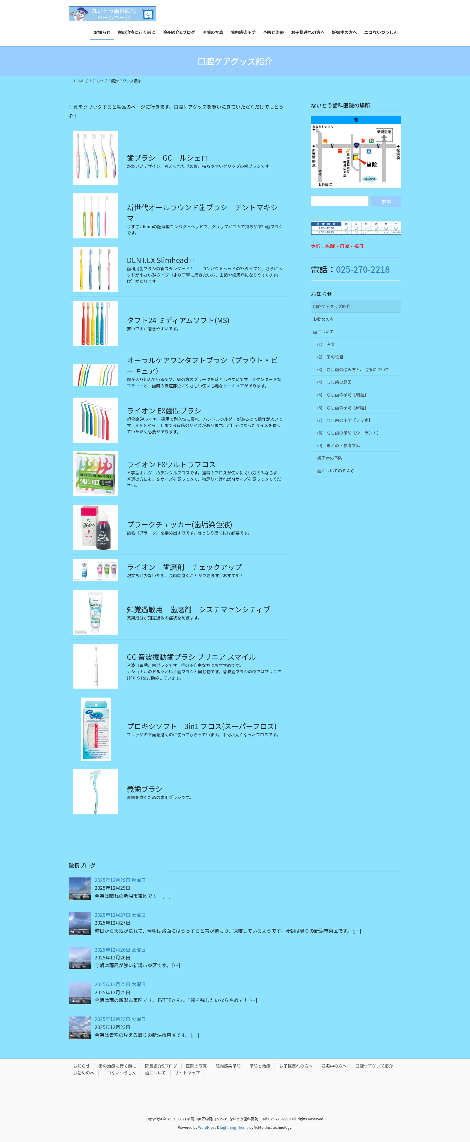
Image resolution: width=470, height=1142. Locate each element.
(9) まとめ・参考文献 (338, 445)
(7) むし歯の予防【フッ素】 (345, 420)
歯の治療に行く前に (117, 1066)
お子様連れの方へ (296, 1066)
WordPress (207, 1127)
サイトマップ (187, 1073)
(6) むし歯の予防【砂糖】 (342, 407)
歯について (323, 332)
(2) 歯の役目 (330, 357)
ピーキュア (233, 386)
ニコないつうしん (119, 1073)
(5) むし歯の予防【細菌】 (342, 395)
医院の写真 (196, 1066)
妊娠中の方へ (334, 1066)
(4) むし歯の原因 (334, 382)
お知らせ (321, 294)
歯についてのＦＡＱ (336, 471)
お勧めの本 (323, 319)
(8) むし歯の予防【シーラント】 (349, 433)
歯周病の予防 (329, 458)
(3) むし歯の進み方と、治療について (353, 369)
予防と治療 (259, 1066)
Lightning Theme (234, 1127)
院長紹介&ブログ (161, 1066)
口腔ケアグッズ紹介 (331, 306)
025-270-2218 (363, 269)
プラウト (135, 386)
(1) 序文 (326, 344)
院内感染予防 (228, 1066)
